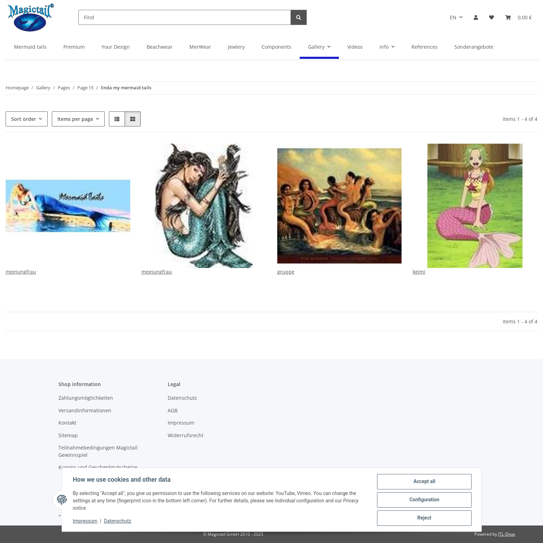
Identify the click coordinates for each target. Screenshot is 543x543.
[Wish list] (491, 17)
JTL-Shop (506, 534)
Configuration (424, 500)
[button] (475, 17)
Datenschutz (117, 521)
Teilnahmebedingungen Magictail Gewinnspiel (98, 451)
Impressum (85, 521)
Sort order (23, 119)
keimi (419, 271)
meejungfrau (21, 271)
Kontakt (67, 422)
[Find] (184, 17)
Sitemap (68, 435)
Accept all (424, 481)
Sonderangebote (473, 46)
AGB (172, 410)
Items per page (75, 119)
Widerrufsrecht (185, 435)
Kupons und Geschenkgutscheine (97, 467)
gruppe (285, 271)
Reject (424, 518)
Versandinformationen (84, 410)
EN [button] (453, 17)
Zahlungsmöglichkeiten (85, 397)
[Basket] (518, 17)
